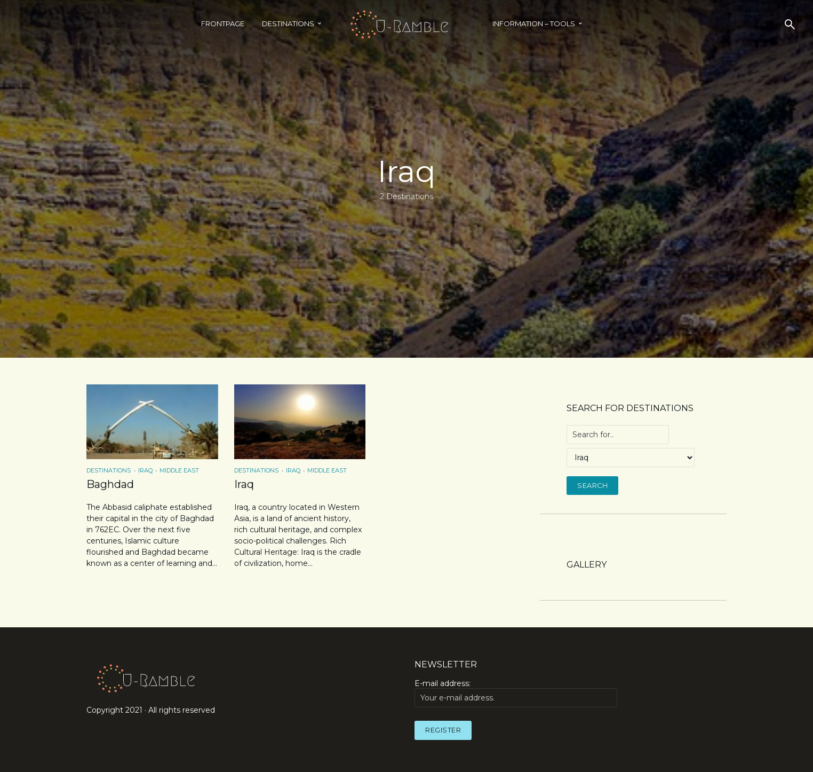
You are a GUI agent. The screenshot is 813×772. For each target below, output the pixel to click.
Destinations (288, 23)
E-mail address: (516, 693)
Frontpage (222, 23)
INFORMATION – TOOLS (533, 23)
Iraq (145, 470)
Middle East (179, 470)
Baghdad (110, 484)
